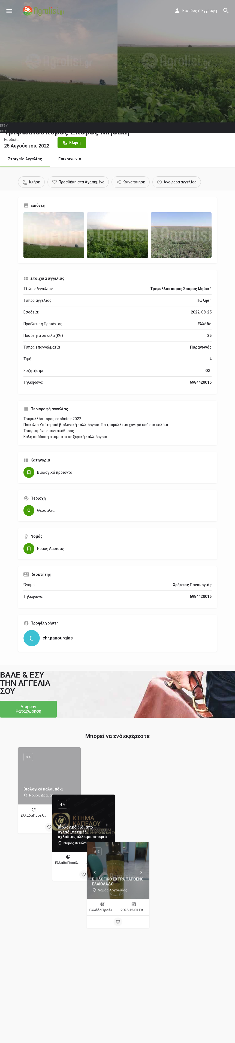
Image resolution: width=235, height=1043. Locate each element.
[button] (28, 709)
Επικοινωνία (69, 159)
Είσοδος (189, 10)
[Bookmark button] (49, 827)
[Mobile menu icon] (9, 11)
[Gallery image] (53, 235)
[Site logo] (44, 11)
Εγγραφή (209, 10)
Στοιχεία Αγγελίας (25, 159)
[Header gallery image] (58, 61)
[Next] (141, 778)
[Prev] (94, 778)
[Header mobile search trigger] (226, 10)
